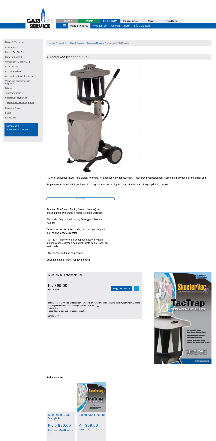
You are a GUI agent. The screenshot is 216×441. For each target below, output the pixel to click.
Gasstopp (42, 373)
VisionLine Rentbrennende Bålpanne (17, 82)
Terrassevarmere (13, 93)
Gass (150, 21)
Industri (89, 20)
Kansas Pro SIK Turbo (15, 52)
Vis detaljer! (80, 84)
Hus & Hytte (110, 20)
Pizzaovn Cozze (12, 108)
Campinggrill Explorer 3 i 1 (17, 62)
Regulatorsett (44, 380)
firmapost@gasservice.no (18, 133)
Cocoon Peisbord (13, 71)
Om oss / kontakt (130, 21)
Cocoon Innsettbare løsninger (19, 76)
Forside (52, 43)
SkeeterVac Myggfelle (16, 98)
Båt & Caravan (142, 25)
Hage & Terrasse (79, 25)
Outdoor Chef (11, 66)
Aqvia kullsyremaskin (48, 387)
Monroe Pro (10, 47)
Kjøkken (115, 25)
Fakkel (8, 113)
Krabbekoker (11, 118)
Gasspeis (67, 20)
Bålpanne (9, 88)
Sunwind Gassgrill (13, 57)
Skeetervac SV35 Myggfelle (20, 102)
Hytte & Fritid (99, 25)
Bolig (127, 25)
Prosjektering (171, 21)
